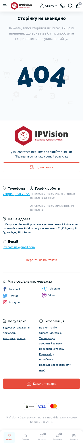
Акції (42, 370)
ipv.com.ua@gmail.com (19, 247)
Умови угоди (47, 338)
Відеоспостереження (16, 327)
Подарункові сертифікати (55, 364)
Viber (48, 295)
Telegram (51, 289)
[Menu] (5, 5)
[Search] (70, 6)
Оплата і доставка (50, 332)
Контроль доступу (14, 338)
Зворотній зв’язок (50, 343)
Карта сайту (46, 354)
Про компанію (48, 327)
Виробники (46, 359)
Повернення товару (51, 348)
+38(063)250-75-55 (16, 194)
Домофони (9, 332)
